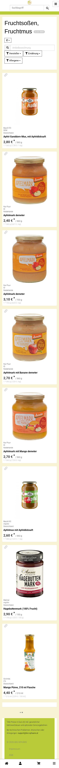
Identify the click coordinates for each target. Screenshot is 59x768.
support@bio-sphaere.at (28, 733)
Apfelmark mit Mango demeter (20, 451)
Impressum (14, 749)
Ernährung (32, 53)
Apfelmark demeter (14, 215)
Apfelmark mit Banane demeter (20, 372)
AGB (11, 755)
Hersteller (13, 53)
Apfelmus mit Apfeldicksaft (18, 530)
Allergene (13, 60)
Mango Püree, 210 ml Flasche (19, 687)
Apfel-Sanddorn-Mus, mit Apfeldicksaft (24, 136)
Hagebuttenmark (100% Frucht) (20, 608)
